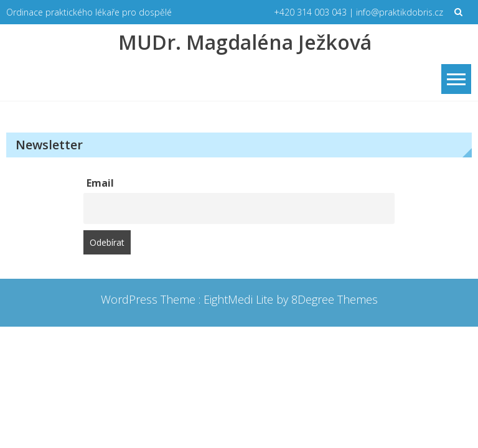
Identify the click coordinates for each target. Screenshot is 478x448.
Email (100, 183)
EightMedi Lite (240, 299)
